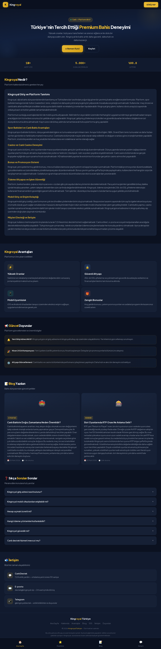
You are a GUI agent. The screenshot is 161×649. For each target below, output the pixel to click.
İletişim (97, 623)
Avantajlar (76, 623)
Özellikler (60, 643)
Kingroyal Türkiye (75, 628)
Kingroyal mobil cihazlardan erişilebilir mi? (80, 501)
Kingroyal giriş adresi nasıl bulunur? (80, 491)
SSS (90, 623)
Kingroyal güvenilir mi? (80, 531)
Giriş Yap (151, 4)
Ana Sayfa (54, 623)
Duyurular (107, 623)
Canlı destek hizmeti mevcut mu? (80, 540)
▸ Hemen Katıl (73, 48)
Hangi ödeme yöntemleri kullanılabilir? (80, 521)
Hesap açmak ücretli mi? (80, 511)
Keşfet (91, 48)
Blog (84, 623)
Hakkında (65, 623)
